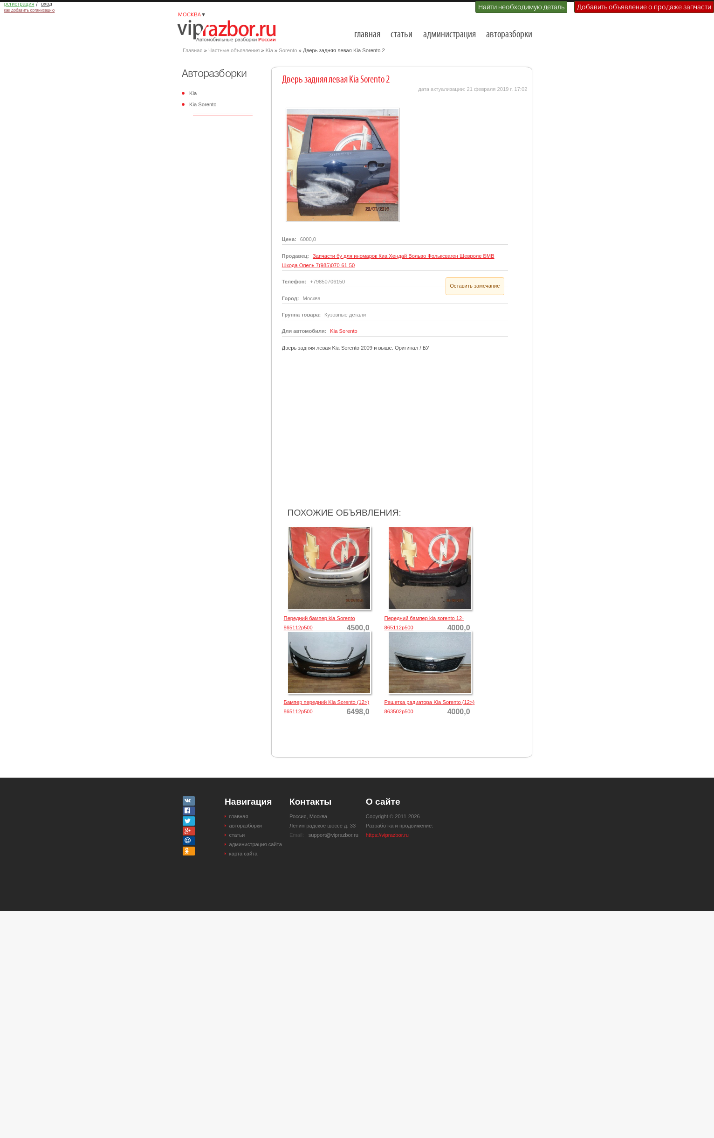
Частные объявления (234, 50)
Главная (193, 50)
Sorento (288, 50)
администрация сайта (255, 844)
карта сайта (243, 853)
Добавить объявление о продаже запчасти (644, 7)
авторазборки (509, 34)
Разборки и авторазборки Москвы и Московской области (229, 31)
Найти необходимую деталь (521, 7)
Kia (269, 50)
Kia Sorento (202, 104)
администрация (449, 34)
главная (367, 34)
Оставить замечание (475, 286)
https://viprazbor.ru (387, 835)
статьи (401, 34)
